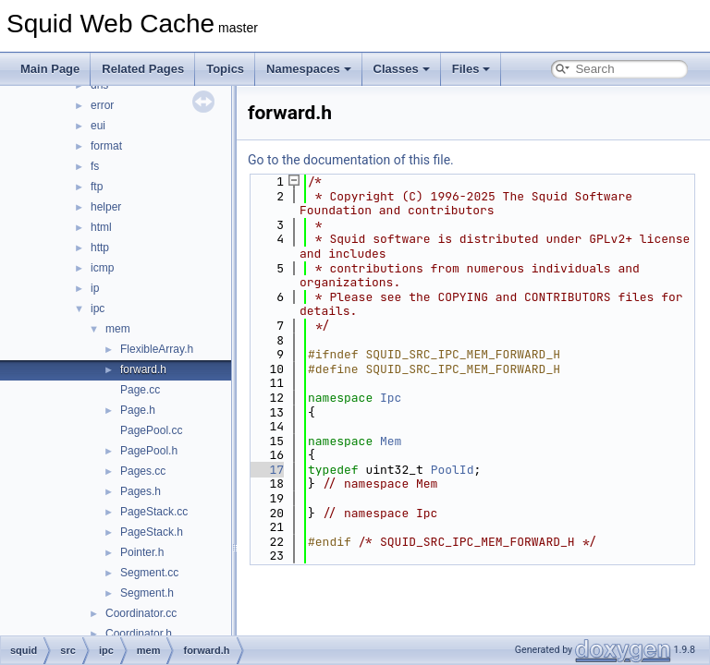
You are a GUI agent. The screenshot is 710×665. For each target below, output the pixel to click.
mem (117, 328)
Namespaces (308, 69)
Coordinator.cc (141, 613)
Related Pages (143, 69)
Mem (390, 441)
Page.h (137, 410)
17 (266, 470)
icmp (102, 267)
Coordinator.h (138, 633)
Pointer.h (142, 552)
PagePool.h (149, 450)
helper (106, 206)
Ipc (390, 397)
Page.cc (140, 389)
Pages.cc (142, 471)
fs (95, 166)
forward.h (143, 369)
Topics (225, 69)
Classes (401, 69)
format (106, 145)
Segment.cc (149, 572)
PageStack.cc (154, 511)
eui (98, 125)
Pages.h (140, 491)
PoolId (452, 470)
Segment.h (147, 592)
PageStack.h (151, 532)
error (102, 105)
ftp (97, 186)
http (100, 247)
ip (95, 288)
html (101, 227)
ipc (97, 308)
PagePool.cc (151, 430)
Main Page (50, 69)
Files (471, 69)
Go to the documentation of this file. (351, 159)
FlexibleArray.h (156, 349)
